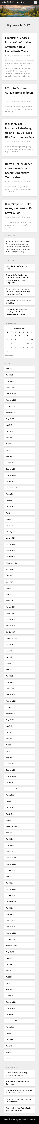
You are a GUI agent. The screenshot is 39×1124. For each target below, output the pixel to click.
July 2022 (9, 651)
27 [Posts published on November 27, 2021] (27, 347)
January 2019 (10, 852)
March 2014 (9, 908)
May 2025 (9, 438)
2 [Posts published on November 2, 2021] (11, 335)
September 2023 (11, 563)
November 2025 (11, 400)
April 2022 (9, 670)
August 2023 (10, 569)
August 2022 (10, 645)
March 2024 (9, 525)
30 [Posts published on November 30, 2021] (11, 352)
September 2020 (11, 789)
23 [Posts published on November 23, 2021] (11, 347)
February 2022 (10, 682)
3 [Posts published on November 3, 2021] (15, 335)
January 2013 (10, 996)
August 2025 (10, 419)
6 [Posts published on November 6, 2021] (27, 335)
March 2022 (9, 676)
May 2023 (9, 588)
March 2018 (9, 883)
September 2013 (11, 946)
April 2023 (9, 594)
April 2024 (9, 519)
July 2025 (9, 425)
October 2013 (10, 939)
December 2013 (11, 927)
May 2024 (9, 513)
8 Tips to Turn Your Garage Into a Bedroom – (19, 92)
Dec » (11, 355)
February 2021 (10, 757)
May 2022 (9, 663)
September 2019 (11, 826)
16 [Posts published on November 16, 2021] (11, 343)
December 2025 (11, 394)
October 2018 (10, 870)
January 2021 (10, 764)
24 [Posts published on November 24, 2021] (15, 347)
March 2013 (9, 983)
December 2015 (11, 889)
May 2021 (9, 739)
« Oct (7, 355)
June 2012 (9, 1040)
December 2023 (11, 544)
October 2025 (10, 406)
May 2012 (9, 1046)
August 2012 (10, 1027)
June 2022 (9, 657)
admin (28, 55)
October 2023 (10, 557)
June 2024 (9, 507)
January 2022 (10, 688)
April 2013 (9, 977)
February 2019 (10, 845)
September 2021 (11, 714)
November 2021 (11, 701)
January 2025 (10, 463)
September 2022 (11, 638)
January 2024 (10, 538)
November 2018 (11, 864)
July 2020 (9, 801)
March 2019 (9, 839)
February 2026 (10, 381)
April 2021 (9, 745)
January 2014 (10, 921)
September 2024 (11, 488)
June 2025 (9, 431)
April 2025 (9, 444)
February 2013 (10, 989)
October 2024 (10, 482)
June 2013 (9, 964)
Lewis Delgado (11, 1090)
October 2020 (10, 783)
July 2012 (9, 1033)
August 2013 (10, 952)
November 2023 (11, 551)
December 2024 (11, 469)
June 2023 (9, 582)
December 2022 (11, 620)
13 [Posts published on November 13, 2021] (27, 339)
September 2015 (11, 902)
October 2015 (10, 895)
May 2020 (9, 814)
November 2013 (11, 933)
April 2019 (9, 833)
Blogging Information (13, 1)
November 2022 (11, 626)
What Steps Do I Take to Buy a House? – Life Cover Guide (18, 208)
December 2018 (11, 858)
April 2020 (9, 820)
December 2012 (11, 1002)
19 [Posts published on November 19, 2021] (23, 343)
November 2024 (11, 475)
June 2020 (9, 808)
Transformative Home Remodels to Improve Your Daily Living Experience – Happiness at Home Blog (18, 291)
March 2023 (9, 601)
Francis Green (10, 1073)
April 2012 (9, 1052)
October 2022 (10, 632)
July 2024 (9, 500)
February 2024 (10, 532)
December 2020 (11, 770)
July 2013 (9, 958)
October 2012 (10, 1015)
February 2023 (10, 607)
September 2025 (11, 413)
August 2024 (10, 494)
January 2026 (10, 387)
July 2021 (9, 726)
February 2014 (10, 914)
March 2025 (9, 450)
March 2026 (9, 375)
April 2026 (9, 369)
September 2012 (11, 1021)
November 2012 (11, 1008)
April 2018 (9, 877)
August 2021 (10, 720)
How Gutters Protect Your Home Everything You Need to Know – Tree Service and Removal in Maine (18, 311)
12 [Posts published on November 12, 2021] (23, 339)
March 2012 (9, 1058)
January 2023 (10, 613)
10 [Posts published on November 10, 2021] (15, 339)
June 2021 (9, 732)
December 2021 (11, 695)
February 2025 (10, 456)
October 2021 (10, 707)
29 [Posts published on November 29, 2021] (7, 352)
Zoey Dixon (10, 1081)
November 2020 (11, 776)
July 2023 (9, 576)
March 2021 (9, 751)
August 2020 (10, 795)
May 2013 (9, 971)
